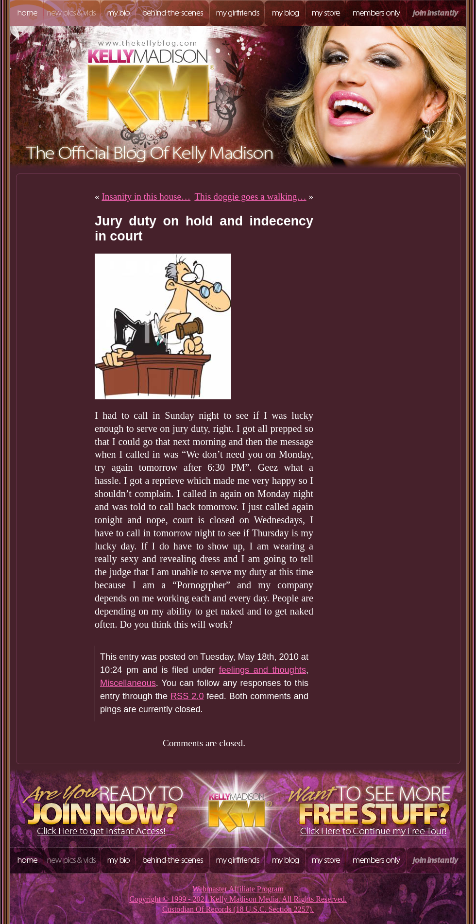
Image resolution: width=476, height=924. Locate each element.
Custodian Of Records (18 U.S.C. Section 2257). (238, 909)
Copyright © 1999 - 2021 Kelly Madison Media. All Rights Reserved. (238, 899)
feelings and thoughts (262, 670)
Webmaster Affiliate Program (238, 889)
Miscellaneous (128, 683)
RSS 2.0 (187, 696)
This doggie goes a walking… (250, 196)
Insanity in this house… (146, 196)
